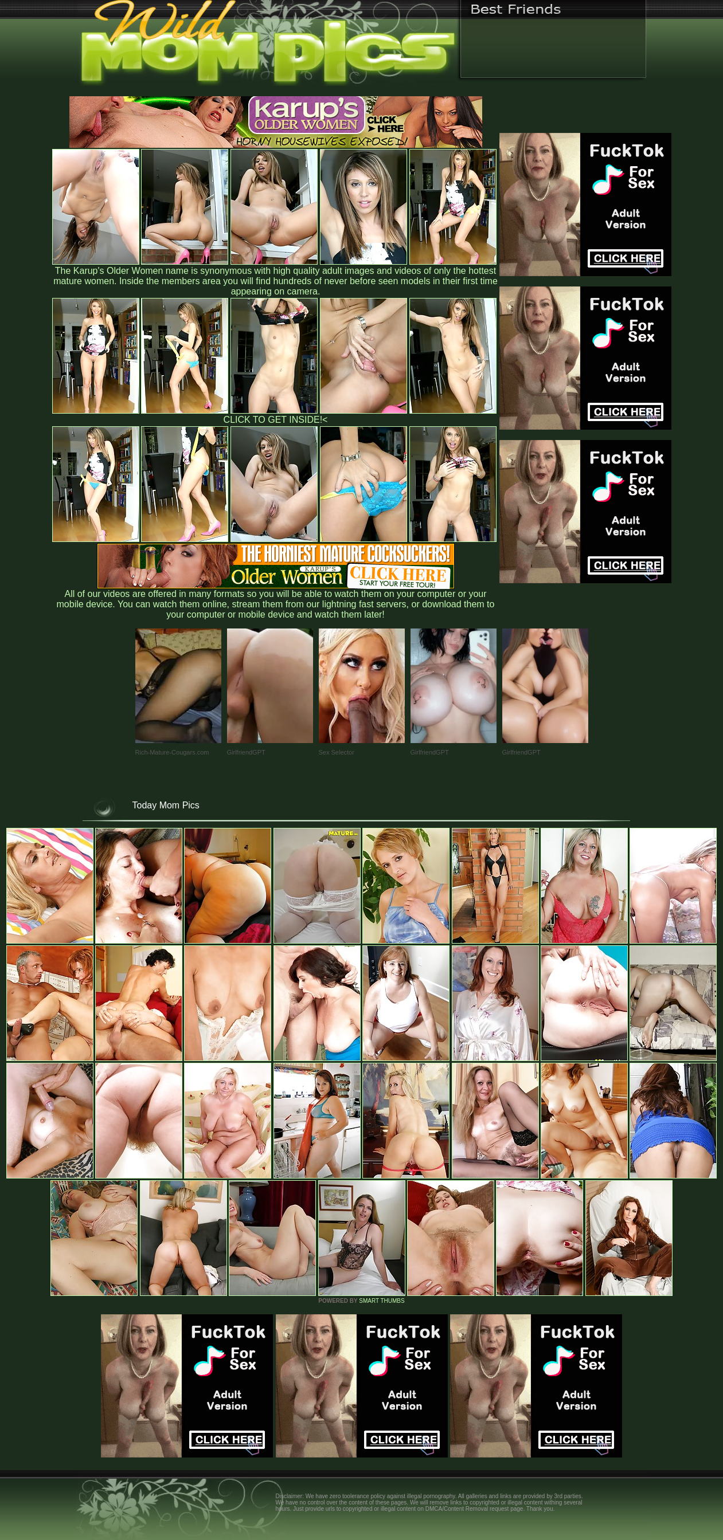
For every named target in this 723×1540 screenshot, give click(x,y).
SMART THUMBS (381, 1301)
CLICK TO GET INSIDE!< (276, 420)
